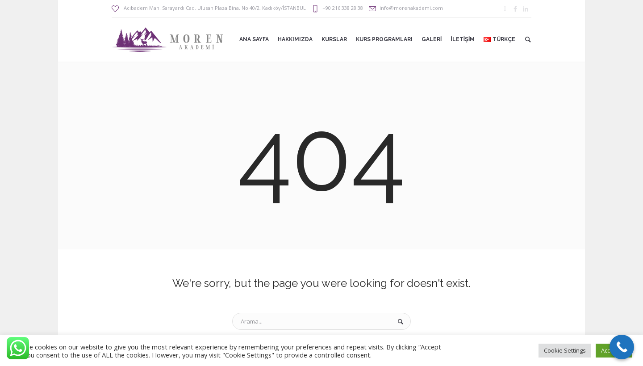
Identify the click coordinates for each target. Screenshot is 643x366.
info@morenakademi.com (411, 7)
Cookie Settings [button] (565, 350)
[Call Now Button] (622, 347)
